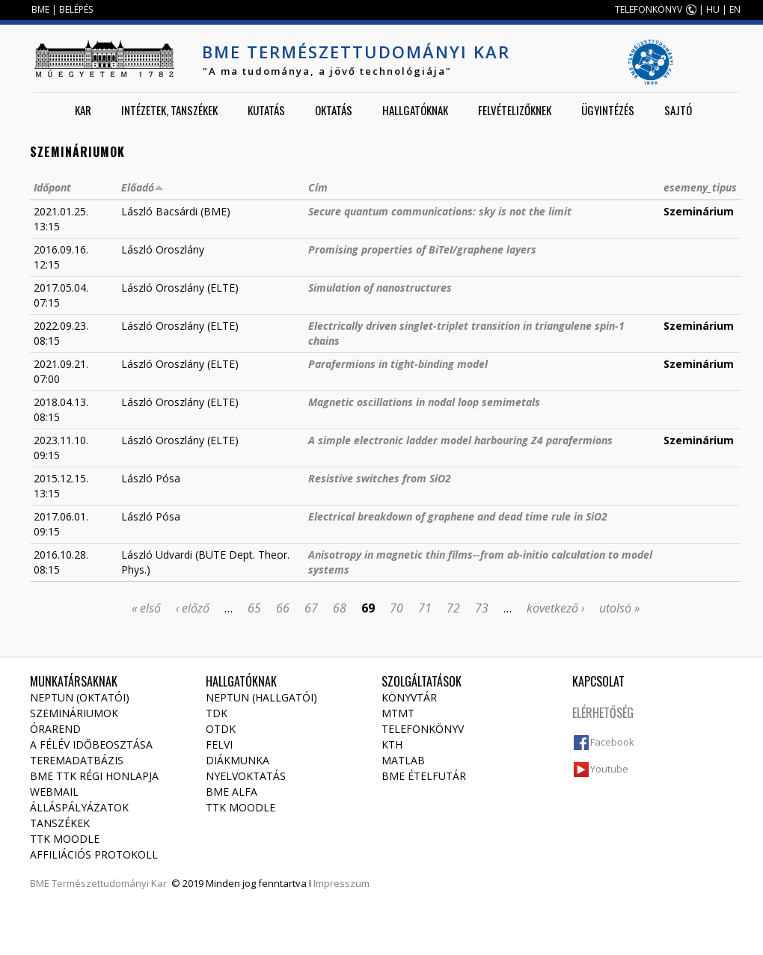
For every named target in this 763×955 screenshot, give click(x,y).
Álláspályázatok (79, 807)
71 (425, 608)
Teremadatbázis (76, 760)
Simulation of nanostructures (380, 287)
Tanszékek (60, 823)
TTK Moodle (64, 839)
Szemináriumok (74, 713)
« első (146, 608)
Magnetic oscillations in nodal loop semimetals (424, 402)
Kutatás (266, 110)
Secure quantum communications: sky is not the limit (440, 211)
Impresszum (341, 883)
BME (40, 9)
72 (453, 608)
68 (339, 608)
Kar (83, 110)
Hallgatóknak (415, 110)
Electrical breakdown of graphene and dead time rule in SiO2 (457, 516)
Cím (318, 187)
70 (396, 608)
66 (282, 608)
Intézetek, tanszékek (169, 110)
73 (481, 608)
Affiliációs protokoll (94, 854)
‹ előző (192, 608)
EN (735, 9)
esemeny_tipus (700, 187)
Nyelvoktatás (246, 776)
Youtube (609, 769)
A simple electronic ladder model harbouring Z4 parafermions (460, 440)
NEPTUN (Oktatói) (79, 697)
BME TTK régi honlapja (94, 776)
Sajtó (678, 110)
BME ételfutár (424, 776)
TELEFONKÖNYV (648, 9)
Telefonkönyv (423, 729)
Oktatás (333, 110)
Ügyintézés (607, 110)
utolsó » (619, 608)
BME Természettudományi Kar (356, 51)
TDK (216, 713)
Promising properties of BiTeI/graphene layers (422, 249)
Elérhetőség (603, 713)
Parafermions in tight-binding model (398, 364)
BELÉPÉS (76, 9)
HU (713, 9)
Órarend (55, 729)
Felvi (219, 744)
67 (311, 608)
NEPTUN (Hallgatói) (261, 697)
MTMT (398, 713)
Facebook (612, 742)
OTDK (221, 729)
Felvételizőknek (514, 110)
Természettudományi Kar (109, 883)
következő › (555, 608)
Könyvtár (409, 697)
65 (254, 608)
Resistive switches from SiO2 (379, 478)
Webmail (54, 791)
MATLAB (403, 760)
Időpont (52, 187)
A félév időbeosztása (91, 744)
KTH (392, 744)
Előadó (142, 187)
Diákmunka (237, 760)
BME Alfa (231, 791)
